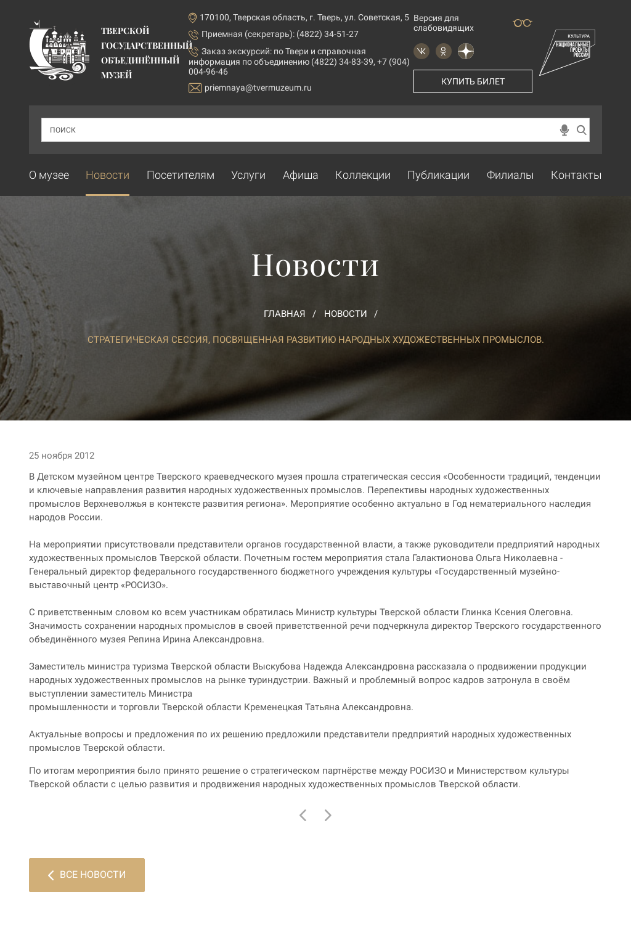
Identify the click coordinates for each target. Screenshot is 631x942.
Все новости (87, 874)
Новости (107, 174)
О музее (49, 174)
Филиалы (510, 174)
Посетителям (180, 174)
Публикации (438, 174)
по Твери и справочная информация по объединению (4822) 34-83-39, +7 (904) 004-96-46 (299, 61)
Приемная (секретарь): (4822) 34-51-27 (280, 34)
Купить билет (473, 81)
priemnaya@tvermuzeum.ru (250, 88)
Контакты (576, 174)
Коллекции (363, 174)
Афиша (301, 174)
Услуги (248, 174)
